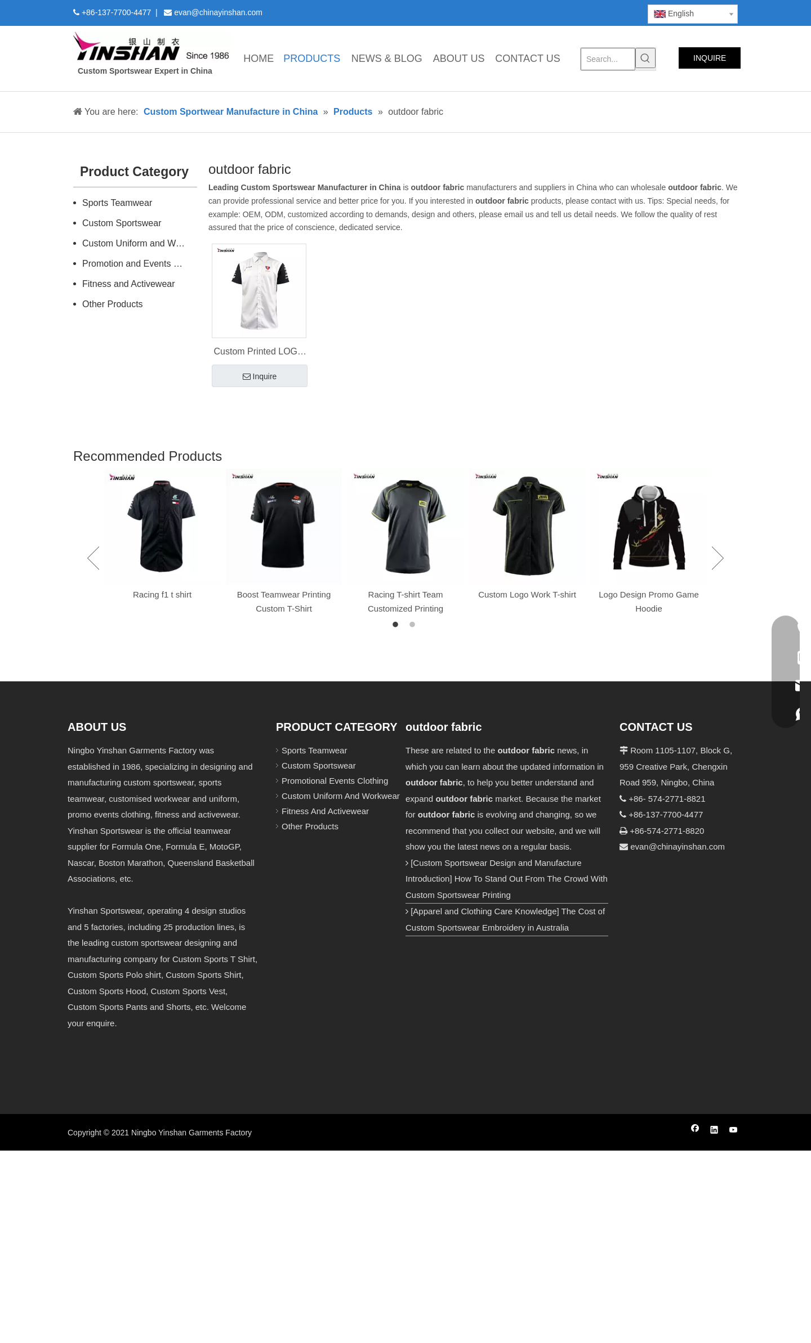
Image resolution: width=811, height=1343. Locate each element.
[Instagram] (592, 12)
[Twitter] (554, 12)
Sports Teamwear (117, 203)
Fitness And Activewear (325, 811)
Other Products (112, 304)
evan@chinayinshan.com (677, 846)
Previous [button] (93, 558)
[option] (162, 535)
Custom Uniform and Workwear (139, 243)
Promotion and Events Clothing (139, 263)
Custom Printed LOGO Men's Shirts (259, 353)
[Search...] (608, 59)
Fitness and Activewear (128, 284)
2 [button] (414, 625)
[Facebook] (516, 12)
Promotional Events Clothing (335, 780)
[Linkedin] (535, 12)
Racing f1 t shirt (162, 594)
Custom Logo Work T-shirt (527, 594)
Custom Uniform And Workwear (341, 796)
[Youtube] (573, 12)
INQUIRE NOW (709, 61)
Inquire (260, 377)
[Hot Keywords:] (645, 58)
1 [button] (397, 625)
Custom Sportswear (122, 223)
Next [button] (718, 558)
